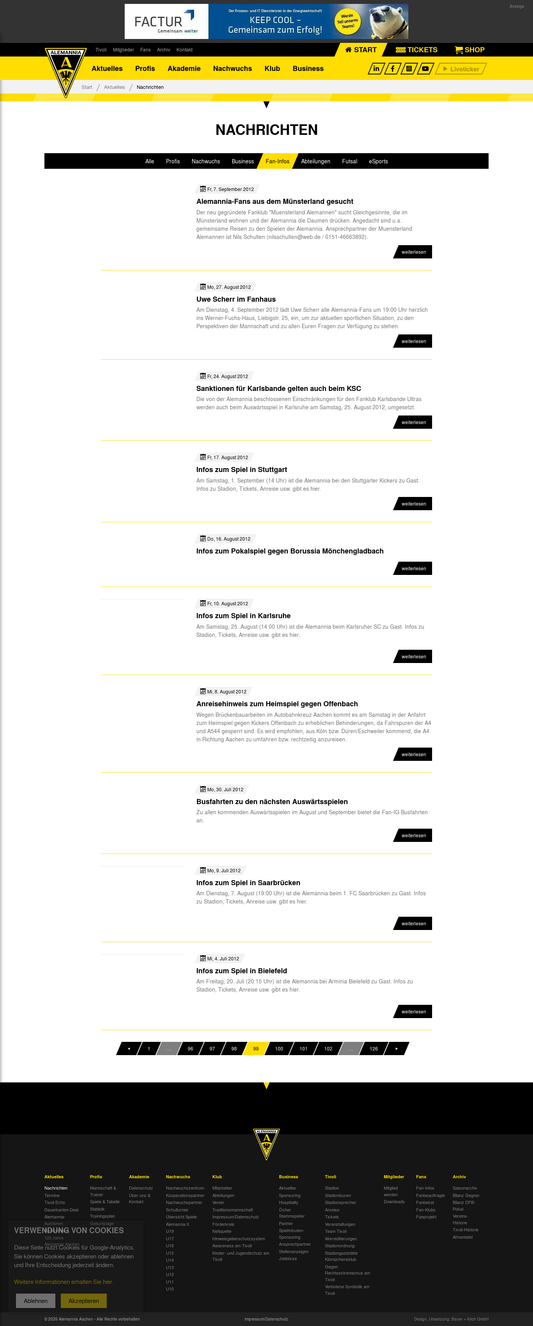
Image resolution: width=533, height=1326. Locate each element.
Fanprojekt (426, 1216)
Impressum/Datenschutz (235, 1216)
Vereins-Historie (460, 1219)
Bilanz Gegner (466, 1195)
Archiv (163, 49)
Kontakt (184, 49)
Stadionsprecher (340, 1202)
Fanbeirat (425, 1202)
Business (308, 68)
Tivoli (101, 49)
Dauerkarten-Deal (61, 1209)
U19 (170, 1231)
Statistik (97, 1209)
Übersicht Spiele (181, 1216)
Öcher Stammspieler (292, 1212)
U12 (170, 1274)
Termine (52, 1195)
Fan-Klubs (426, 1209)
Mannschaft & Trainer (103, 1191)
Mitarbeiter (222, 1188)
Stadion (332, 1188)
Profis (145, 68)
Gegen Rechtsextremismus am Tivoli (347, 1272)
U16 (170, 1245)
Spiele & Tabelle (105, 1201)
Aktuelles (107, 68)
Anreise (332, 1209)
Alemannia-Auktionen (54, 1219)
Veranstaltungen (340, 1224)
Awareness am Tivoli (232, 1245)
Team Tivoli (335, 1231)
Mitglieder (123, 49)
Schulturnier (177, 1209)
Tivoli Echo (54, 1202)
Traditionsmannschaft (232, 1209)
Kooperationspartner (185, 1195)
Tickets (332, 1216)
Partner (286, 1223)
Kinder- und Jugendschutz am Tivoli (240, 1256)
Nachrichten (55, 1188)
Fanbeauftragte (430, 1195)
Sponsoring (289, 1195)
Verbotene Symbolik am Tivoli (347, 1289)
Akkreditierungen (341, 1238)
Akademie (184, 68)
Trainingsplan (102, 1216)
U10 (170, 1288)
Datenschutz (141, 1188)
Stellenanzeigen (294, 1251)
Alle (149, 161)
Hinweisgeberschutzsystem (238, 1238)
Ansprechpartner (295, 1244)
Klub (272, 68)
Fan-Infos (425, 1188)
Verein (218, 1202)
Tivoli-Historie (465, 1229)
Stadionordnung (340, 1245)
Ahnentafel (463, 1237)
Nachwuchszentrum (185, 1188)
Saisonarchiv (465, 1188)
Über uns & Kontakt (139, 1198)
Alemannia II (177, 1224)
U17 (170, 1238)
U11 (170, 1281)
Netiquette (221, 1231)
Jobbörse (288, 1258)
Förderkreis (223, 1224)
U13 (170, 1267)
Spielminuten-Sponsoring (291, 1233)
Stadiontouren (338, 1195)
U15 (170, 1253)
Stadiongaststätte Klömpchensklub (341, 1256)
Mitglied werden (391, 1191)
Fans (145, 49)
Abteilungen (223, 1195)
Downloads (394, 1201)
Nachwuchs (232, 68)
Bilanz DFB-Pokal (464, 1205)
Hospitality (288, 1202)
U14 (170, 1260)
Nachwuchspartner (184, 1202)
